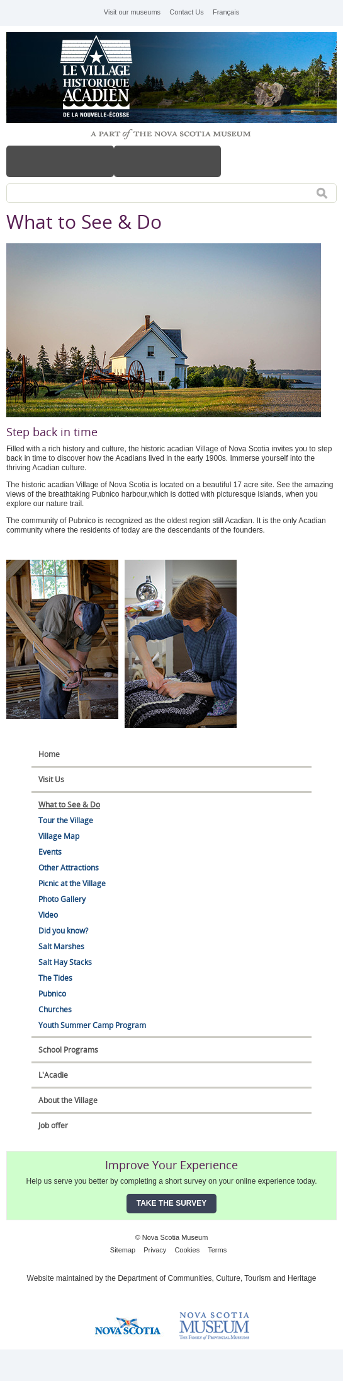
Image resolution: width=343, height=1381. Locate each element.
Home (49, 754)
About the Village (68, 1100)
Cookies (187, 1250)
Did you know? (63, 930)
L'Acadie (53, 1075)
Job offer (53, 1125)
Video (48, 915)
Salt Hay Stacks (65, 962)
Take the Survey (172, 1203)
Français (226, 12)
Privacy (154, 1250)
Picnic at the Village (72, 883)
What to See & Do (69, 804)
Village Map (58, 836)
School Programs (68, 1049)
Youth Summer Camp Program (92, 1025)
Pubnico (52, 993)
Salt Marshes (61, 946)
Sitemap (122, 1250)
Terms (217, 1250)
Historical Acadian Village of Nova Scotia (100, 77)
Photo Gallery (62, 899)
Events (50, 852)
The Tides (55, 978)
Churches (55, 1009)
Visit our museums (132, 12)
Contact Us (186, 12)
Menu (60, 161)
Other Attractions (68, 867)
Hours (168, 161)
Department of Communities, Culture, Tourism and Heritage (217, 1278)
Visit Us (51, 779)
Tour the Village (65, 820)
